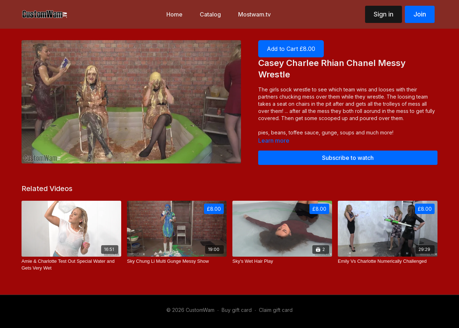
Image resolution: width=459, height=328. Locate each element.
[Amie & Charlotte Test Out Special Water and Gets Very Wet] (71, 265)
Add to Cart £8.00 (291, 48)
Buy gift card (237, 310)
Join (419, 14)
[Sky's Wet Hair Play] (282, 261)
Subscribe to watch (348, 157)
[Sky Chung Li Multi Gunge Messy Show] (177, 261)
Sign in (383, 14)
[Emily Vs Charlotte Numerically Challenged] (387, 261)
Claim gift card (276, 310)
